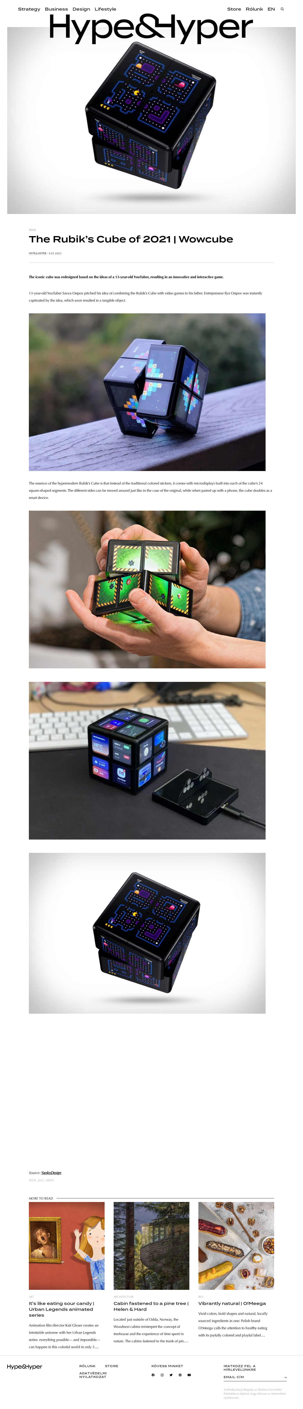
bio (200, 1297)
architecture (124, 1297)
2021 (41, 1180)
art (31, 1297)
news (50, 1180)
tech (32, 230)
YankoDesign (51, 1173)
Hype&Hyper (37, 253)
